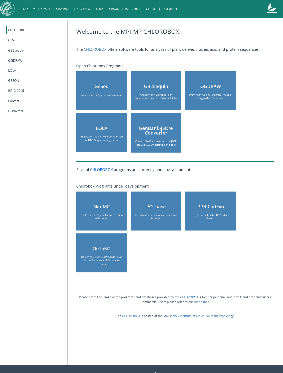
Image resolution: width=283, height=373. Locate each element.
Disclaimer (170, 9)
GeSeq (45, 9)
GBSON (114, 9)
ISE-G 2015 (132, 9)
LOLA (99, 9)
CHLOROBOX (26, 9)
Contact (151, 9)
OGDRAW (83, 9)
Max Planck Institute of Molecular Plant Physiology (198, 316)
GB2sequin (63, 9)
